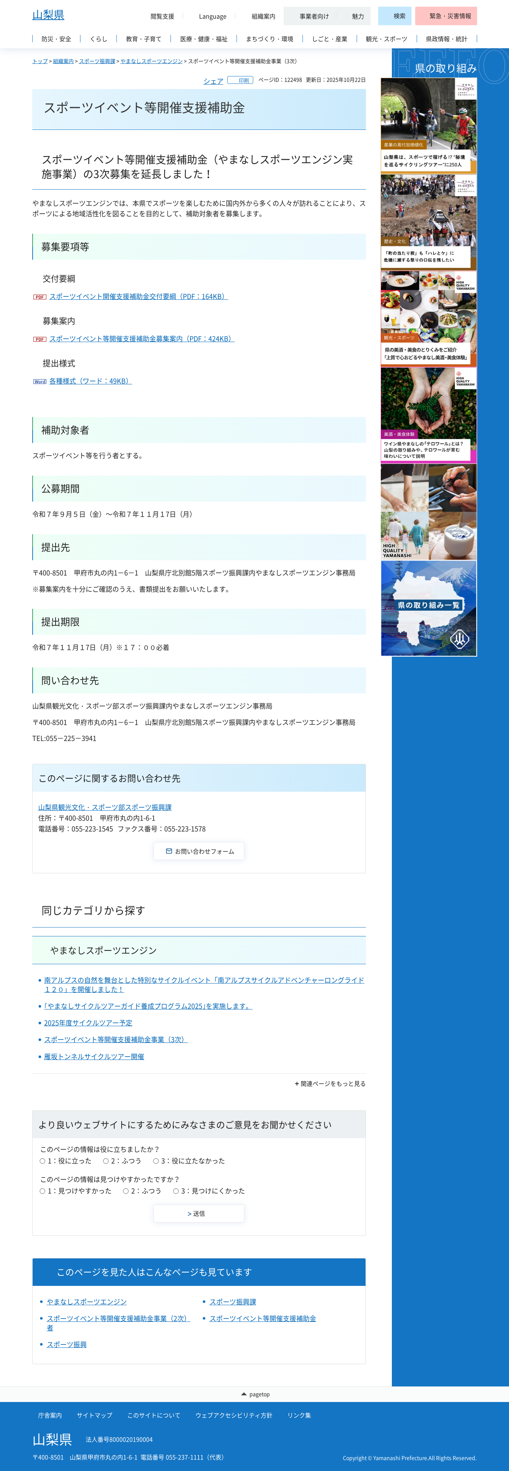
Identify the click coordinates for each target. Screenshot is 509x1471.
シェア (214, 81)
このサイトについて (154, 1415)
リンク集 (299, 1415)
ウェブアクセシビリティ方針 (233, 1415)
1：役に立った (70, 1161)
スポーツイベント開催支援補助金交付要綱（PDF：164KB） (138, 296)
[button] (160, 16)
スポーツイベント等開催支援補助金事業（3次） (116, 1039)
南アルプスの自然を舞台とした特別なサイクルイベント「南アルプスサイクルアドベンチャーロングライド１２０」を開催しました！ (204, 984)
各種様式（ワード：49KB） (90, 381)
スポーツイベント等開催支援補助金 (262, 1318)
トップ (40, 61)
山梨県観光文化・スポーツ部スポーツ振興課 (105, 807)
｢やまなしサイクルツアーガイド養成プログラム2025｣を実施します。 (148, 1006)
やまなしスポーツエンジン (151, 61)
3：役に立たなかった (193, 1161)
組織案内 (63, 61)
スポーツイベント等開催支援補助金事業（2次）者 (119, 1323)
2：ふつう (126, 1161)
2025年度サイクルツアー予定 (88, 1023)
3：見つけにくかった (213, 1191)
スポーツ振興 (67, 1344)
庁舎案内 (50, 1415)
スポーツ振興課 (97, 61)
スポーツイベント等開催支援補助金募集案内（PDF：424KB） (142, 339)
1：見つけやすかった (80, 1191)
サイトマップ (94, 1415)
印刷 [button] (244, 80)
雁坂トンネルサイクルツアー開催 (94, 1056)
